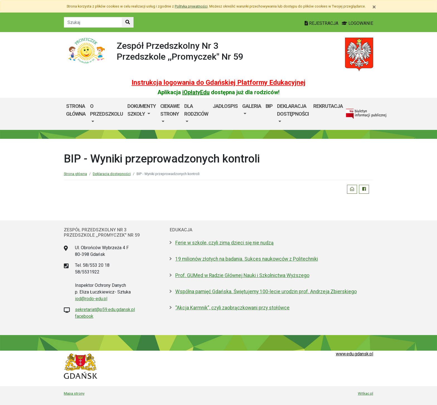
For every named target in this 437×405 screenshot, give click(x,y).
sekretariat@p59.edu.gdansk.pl (105, 309)
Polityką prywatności (191, 6)
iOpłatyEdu (196, 92)
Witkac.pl (365, 393)
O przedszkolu (106, 110)
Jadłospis (225, 106)
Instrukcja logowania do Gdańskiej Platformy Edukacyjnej (218, 82)
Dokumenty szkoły (141, 110)
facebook (84, 316)
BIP (269, 106)
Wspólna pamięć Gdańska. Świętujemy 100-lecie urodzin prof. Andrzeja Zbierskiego (266, 291)
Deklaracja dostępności (293, 110)
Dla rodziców (196, 110)
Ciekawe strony (170, 110)
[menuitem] (106, 114)
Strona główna (76, 110)
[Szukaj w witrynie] (127, 22)
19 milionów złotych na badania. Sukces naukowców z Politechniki (246, 259)
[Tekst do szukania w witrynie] (93, 22)
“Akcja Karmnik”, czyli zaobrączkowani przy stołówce (232, 308)
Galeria (251, 106)
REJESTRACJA (322, 23)
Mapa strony (74, 393)
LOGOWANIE (357, 23)
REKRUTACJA (328, 106)
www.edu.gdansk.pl (354, 354)
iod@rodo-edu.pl (91, 298)
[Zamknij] (374, 7)
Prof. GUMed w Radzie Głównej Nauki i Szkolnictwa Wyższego (242, 275)
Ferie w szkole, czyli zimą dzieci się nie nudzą (224, 243)
